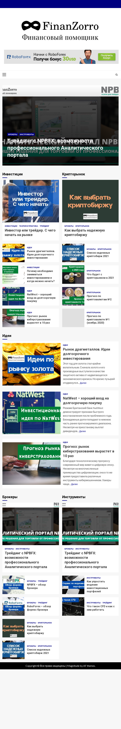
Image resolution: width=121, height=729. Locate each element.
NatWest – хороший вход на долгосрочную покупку (13, 296)
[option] (60, 127)
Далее (83, 383)
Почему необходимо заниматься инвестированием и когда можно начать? (13, 274)
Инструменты (27, 134)
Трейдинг (44, 226)
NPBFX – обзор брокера (13, 585)
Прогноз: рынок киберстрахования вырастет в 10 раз (13, 318)
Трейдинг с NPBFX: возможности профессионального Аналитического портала (60, 125)
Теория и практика (28, 226)
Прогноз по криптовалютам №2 (73, 296)
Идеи (29, 247)
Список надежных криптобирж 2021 (73, 253)
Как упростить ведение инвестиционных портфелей (73, 585)
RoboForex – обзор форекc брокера (13, 606)
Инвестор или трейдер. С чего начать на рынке (30, 201)
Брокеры (12, 134)
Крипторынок (82, 226)
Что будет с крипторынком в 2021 (73, 274)
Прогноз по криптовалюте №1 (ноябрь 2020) (73, 318)
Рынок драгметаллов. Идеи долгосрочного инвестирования (13, 253)
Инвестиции (11, 226)
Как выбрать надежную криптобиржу (90, 201)
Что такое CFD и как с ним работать (73, 606)
